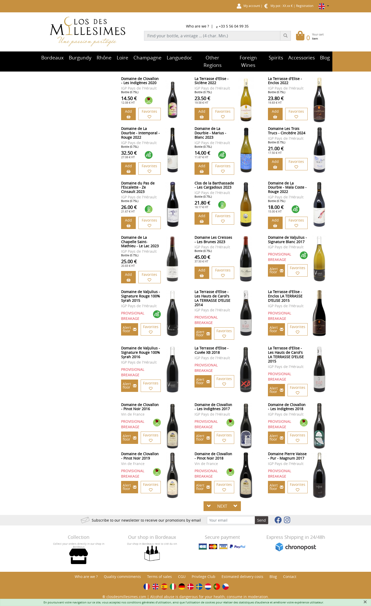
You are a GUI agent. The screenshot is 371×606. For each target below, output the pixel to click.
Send (261, 520)
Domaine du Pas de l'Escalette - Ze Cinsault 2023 (138, 187)
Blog (273, 576)
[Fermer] (365, 601)
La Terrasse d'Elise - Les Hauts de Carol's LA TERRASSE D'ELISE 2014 (212, 298)
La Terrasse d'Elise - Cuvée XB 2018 (212, 350)
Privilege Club (203, 576)
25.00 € (129, 263)
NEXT (222, 506)
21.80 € (202, 204)
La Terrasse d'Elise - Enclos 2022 (285, 80)
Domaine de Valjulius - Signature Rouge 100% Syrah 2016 (140, 352)
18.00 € (276, 208)
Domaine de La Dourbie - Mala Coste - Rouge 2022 (287, 187)
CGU (181, 576)
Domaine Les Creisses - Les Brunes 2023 (213, 239)
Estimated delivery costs (242, 576)
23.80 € (276, 99)
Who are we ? (197, 26)
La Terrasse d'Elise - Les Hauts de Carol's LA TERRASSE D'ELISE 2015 (286, 354)
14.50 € (129, 99)
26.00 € (129, 208)
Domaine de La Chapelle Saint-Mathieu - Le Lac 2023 (140, 242)
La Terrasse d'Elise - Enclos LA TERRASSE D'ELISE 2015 (285, 296)
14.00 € (202, 154)
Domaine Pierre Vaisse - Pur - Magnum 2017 (287, 456)
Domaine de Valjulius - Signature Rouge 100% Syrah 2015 (140, 296)
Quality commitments (122, 576)
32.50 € (129, 154)
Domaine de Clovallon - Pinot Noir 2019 (140, 456)
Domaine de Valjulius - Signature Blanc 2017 (287, 239)
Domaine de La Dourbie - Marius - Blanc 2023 (210, 133)
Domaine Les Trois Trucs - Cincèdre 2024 (286, 130)
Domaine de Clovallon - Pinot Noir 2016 (140, 406)
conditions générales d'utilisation (149, 602)
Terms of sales (159, 576)
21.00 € (276, 150)
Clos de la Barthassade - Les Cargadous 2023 (214, 185)
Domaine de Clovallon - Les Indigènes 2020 (140, 80)
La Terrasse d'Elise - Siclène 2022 (212, 80)
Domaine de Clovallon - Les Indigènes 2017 (213, 406)
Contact (289, 576)
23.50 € (202, 99)
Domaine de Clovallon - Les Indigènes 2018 (287, 406)
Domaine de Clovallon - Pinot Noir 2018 (213, 456)
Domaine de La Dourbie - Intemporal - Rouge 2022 (140, 133)
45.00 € (202, 258)
